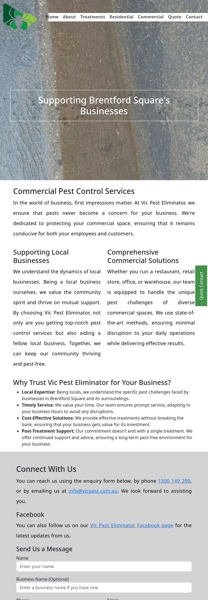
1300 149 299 (174, 481)
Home (52, 17)
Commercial (151, 17)
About (69, 17)
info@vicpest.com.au (93, 491)
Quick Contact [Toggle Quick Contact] (201, 285)
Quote (174, 17)
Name (22, 558)
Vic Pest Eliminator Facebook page (131, 525)
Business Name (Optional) (42, 579)
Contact (194, 17)
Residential (122, 17)
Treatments (92, 17)
